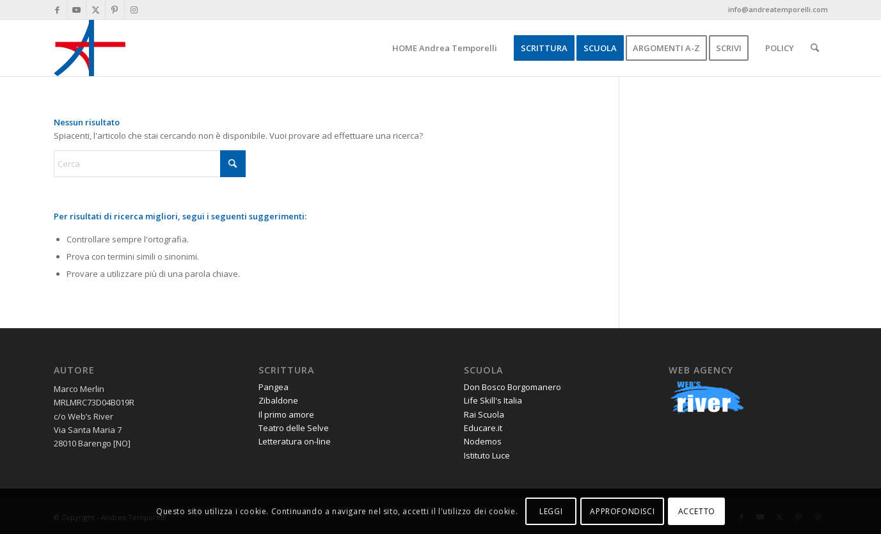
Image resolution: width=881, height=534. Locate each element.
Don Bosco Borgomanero (512, 387)
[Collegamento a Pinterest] (115, 9)
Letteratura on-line (294, 441)
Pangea (273, 387)
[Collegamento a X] (95, 9)
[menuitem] (444, 48)
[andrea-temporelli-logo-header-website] (90, 48)
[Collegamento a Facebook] (57, 9)
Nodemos (483, 441)
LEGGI (550, 511)
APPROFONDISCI (622, 511)
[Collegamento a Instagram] (134, 9)
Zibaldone (278, 400)
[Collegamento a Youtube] (76, 9)
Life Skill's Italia (493, 400)
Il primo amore (286, 414)
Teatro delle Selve (293, 428)
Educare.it (483, 428)
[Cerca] (814, 48)
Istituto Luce (487, 455)
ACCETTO (696, 511)
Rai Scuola (484, 414)
